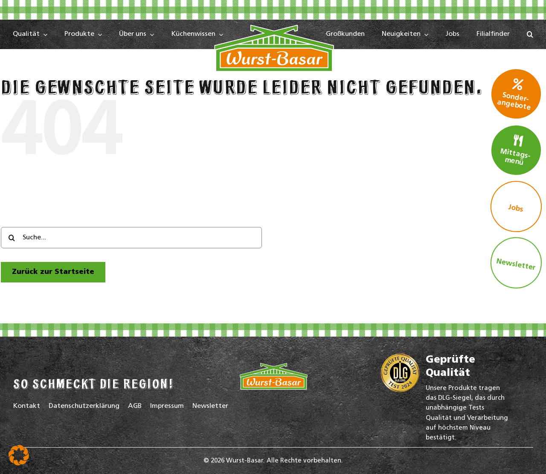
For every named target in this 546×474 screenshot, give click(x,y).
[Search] (11, 237)
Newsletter (516, 265)
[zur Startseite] (53, 272)
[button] (530, 34)
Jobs (516, 208)
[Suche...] (131, 237)
